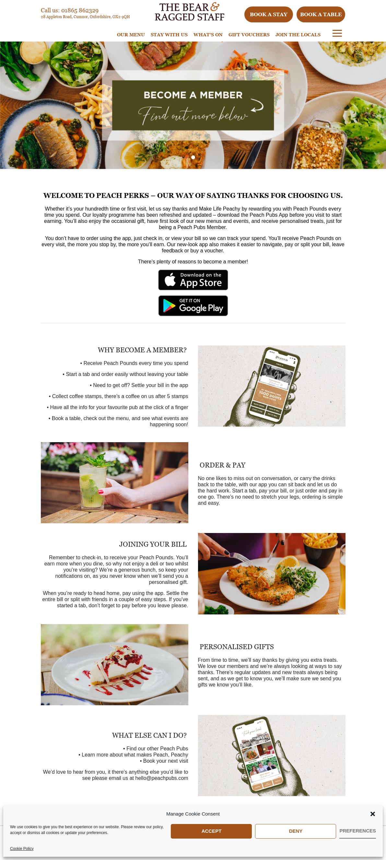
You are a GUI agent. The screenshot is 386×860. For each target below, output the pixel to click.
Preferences (357, 830)
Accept (212, 831)
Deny (296, 831)
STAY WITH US (169, 34)
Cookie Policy (22, 848)
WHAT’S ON (208, 34)
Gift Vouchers (249, 34)
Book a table (321, 14)
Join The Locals (298, 34)
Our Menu (131, 34)
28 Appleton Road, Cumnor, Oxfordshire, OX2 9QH (85, 16)
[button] (372, 814)
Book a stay (268, 14)
